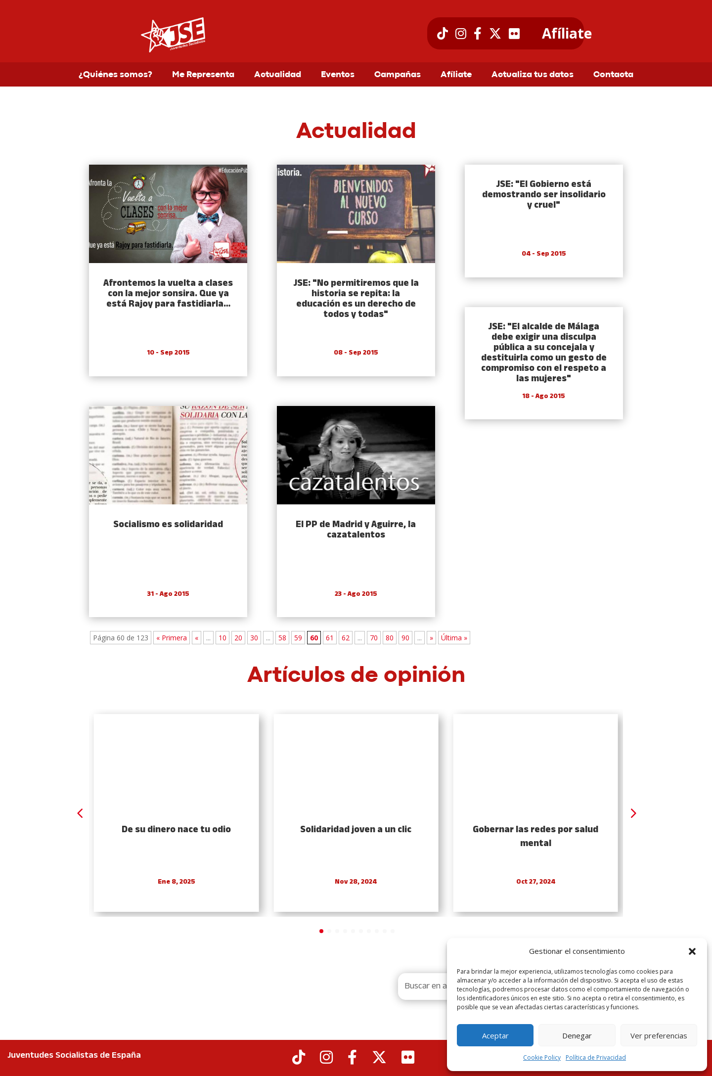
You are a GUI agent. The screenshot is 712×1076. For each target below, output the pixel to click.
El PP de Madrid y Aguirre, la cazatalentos (356, 530)
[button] (692, 951)
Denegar (577, 1035)
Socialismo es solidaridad (168, 525)
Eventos (338, 75)
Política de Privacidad (596, 1057)
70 (374, 637)
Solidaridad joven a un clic (355, 830)
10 (222, 637)
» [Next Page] (431, 637)
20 (238, 637)
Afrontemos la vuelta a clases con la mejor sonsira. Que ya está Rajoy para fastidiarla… (168, 294)
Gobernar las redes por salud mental (535, 837)
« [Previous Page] (196, 637)
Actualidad (277, 75)
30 (254, 637)
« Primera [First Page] (171, 637)
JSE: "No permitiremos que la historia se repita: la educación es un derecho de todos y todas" (356, 299)
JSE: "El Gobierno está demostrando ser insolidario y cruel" (544, 195)
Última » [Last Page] (454, 637)
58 (282, 637)
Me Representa (203, 75)
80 (390, 637)
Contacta (613, 75)
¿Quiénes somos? (115, 75)
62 (346, 637)
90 (405, 637)
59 (298, 637)
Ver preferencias (658, 1035)
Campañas (397, 75)
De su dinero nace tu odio (176, 830)
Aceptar (495, 1035)
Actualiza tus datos (532, 75)
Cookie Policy (542, 1057)
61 (330, 637)
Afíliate (567, 34)
